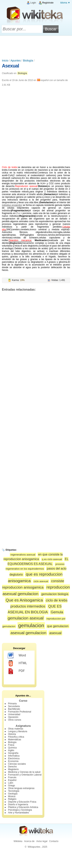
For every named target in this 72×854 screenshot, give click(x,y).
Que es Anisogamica (24, 600)
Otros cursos (14, 719)
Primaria (12, 703)
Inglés (11, 750)
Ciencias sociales (17, 764)
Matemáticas (14, 739)
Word (17, 656)
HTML (17, 663)
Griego (11, 785)
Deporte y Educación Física (22, 801)
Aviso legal (41, 841)
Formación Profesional (19, 711)
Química (12, 747)
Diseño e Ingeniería (18, 804)
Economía (13, 761)
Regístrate (48, 2)
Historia (12, 734)
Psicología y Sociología (20, 810)
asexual (55, 633)
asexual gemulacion (28, 632)
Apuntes (16, 60)
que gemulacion (58, 626)
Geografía (13, 753)
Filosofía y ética (16, 736)
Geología (12, 793)
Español (12, 780)
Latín (10, 782)
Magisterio (13, 769)
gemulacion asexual (26, 618)
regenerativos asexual (23, 554)
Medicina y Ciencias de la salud (24, 772)
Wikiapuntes (34, 846)
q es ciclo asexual (52, 559)
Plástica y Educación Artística (23, 807)
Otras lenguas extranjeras (21, 788)
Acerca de (29, 841)
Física (11, 745)
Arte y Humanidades (18, 812)
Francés (12, 777)
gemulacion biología (54, 594)
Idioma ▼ (65, 2)
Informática (13, 755)
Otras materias (15, 728)
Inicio (5, 60)
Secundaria (14, 706)
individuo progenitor (12, 205)
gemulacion (31, 625)
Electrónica (13, 758)
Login (33, 2)
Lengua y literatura (17, 731)
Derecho (12, 766)
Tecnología (13, 791)
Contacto (53, 841)
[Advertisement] (36, 46)
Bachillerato (14, 709)
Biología (28, 60)
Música (11, 796)
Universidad (14, 714)
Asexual (10, 65)
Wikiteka (18, 841)
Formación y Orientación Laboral (24, 774)
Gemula (57, 612)
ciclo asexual (41, 581)
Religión (12, 799)
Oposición (13, 717)
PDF (16, 671)
